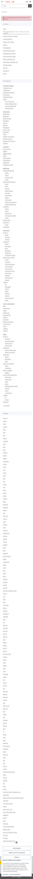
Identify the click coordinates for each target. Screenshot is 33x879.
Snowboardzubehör (10, 255)
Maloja (5, 642)
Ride (4, 619)
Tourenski (7, 262)
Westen (5, 123)
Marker (5, 634)
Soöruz (5, 593)
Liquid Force (6, 533)
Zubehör (5, 143)
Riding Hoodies (9, 191)
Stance (5, 464)
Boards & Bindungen (10, 350)
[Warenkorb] (30, 1)
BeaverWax (6, 795)
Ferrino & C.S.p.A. (7, 809)
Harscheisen (8, 273)
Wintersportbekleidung (9, 182)
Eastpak (5, 588)
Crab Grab (5, 605)
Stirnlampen (6, 95)
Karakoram (6, 614)
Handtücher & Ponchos (9, 141)
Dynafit (5, 585)
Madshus (5, 743)
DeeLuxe (5, 697)
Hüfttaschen (6, 313)
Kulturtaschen (7, 315)
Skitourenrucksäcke (8, 322)
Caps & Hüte (8, 213)
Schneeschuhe (9, 278)
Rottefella (5, 616)
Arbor (4, 775)
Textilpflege (6, 227)
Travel (4, 326)
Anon (4, 757)
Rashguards (6, 127)
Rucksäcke (5, 319)
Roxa (4, 450)
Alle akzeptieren (17, 848)
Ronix (4, 662)
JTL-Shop (19, 877)
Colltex (5, 677)
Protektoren (6, 162)
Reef (4, 447)
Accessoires (6, 222)
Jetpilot (5, 510)
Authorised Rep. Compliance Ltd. (11, 792)
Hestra (5, 493)
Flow (4, 478)
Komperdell (6, 562)
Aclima (5, 766)
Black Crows (6, 706)
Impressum (5, 874)
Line (4, 596)
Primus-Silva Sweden (8, 826)
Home (4, 29)
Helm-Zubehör (7, 158)
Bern (4, 729)
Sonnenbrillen (7, 160)
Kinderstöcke (8, 345)
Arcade (5, 777)
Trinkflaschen (6, 90)
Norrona (5, 631)
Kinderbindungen (9, 341)
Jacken (6, 184)
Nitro (4, 821)
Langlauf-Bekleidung (10, 204)
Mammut (5, 628)
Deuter (5, 665)
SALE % (5, 73)
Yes (4, 622)
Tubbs (4, 660)
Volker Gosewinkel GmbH (9, 841)
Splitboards (8, 253)
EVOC (4, 599)
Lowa (4, 573)
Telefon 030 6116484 (8, 42)
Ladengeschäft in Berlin (9, 53)
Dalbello (5, 611)
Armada (5, 780)
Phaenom (5, 823)
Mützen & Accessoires (11, 202)
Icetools (5, 498)
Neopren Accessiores (8, 136)
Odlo (4, 527)
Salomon (5, 579)
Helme (4, 134)
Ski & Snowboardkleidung (10, 375)
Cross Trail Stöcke (9, 101)
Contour (5, 700)
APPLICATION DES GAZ (9, 772)
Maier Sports (6, 746)
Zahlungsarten (7, 47)
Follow (4, 484)
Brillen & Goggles (7, 370)
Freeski (7, 260)
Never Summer (7, 654)
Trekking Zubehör (7, 97)
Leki (4, 717)
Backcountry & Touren (9, 257)
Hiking (4, 310)
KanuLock (5, 516)
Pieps (4, 501)
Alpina (4, 752)
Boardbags (6, 121)
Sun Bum (5, 835)
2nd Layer (7, 193)
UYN (4, 432)
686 (4, 760)
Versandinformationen (9, 50)
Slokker (5, 458)
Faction (5, 806)
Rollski (6, 300)
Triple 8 (5, 427)
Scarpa (5, 421)
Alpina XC (5, 754)
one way (5, 530)
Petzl (4, 550)
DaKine (5, 608)
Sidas (4, 424)
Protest (5, 438)
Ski (5, 284)
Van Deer (7, 237)
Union (4, 568)
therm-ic (5, 418)
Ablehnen (16, 857)
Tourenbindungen (10, 264)
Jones (4, 547)
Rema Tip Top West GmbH (10, 832)
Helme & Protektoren (8, 363)
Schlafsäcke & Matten (8, 92)
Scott (4, 444)
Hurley (5, 496)
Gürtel (6, 224)
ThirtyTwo (5, 441)
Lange (4, 565)
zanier (4, 473)
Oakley (5, 645)
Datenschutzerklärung (15, 874)
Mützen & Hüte (9, 177)
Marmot (5, 637)
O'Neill (5, 542)
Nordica (5, 625)
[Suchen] (14, 5)
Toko (4, 671)
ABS (4, 763)
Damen (7, 173)
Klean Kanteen (7, 556)
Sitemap (5, 68)
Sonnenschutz (7, 149)
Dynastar (5, 691)
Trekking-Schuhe (7, 88)
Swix (4, 668)
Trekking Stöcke (9, 108)
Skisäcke (7, 293)
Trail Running (6, 324)
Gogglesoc (5, 815)
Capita (4, 714)
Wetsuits (5, 125)
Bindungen (6, 116)
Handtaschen (6, 308)
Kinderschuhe (8, 343)
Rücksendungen (7, 65)
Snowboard (6, 241)
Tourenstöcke (8, 269)
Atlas (4, 786)
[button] (27, 1)
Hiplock (5, 539)
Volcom (5, 683)
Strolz (4, 467)
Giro (4, 487)
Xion (4, 470)
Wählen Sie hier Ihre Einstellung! (17, 852)
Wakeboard (6, 348)
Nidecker (5, 720)
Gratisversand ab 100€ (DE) (10, 36)
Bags (4, 306)
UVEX (4, 429)
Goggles (5, 151)
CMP (4, 602)
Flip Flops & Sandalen (10, 215)
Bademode (6, 132)
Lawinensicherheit (10, 271)
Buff (4, 711)
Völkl (4, 737)
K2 (3, 731)
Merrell (5, 648)
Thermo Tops (6, 130)
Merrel (5, 818)
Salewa (5, 455)
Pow (4, 513)
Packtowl (5, 553)
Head (4, 740)
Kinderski (7, 339)
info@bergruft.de (7, 39)
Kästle (4, 559)
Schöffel (5, 452)
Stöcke (4, 99)
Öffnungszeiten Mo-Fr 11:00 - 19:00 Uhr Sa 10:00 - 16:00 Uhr (16, 32)
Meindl (5, 726)
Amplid (5, 769)
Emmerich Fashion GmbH (9, 591)
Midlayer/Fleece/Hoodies (11, 386)
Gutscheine (7, 405)
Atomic (5, 789)
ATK (4, 783)
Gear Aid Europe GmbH (9, 812)
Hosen (6, 186)
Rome (4, 576)
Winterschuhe (6, 220)
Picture (5, 651)
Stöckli (6, 235)
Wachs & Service (9, 298)
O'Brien (5, 524)
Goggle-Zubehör (7, 153)
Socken (7, 179)
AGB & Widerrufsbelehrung (10, 62)
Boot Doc (5, 708)
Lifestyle (5, 317)
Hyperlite (5, 507)
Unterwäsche (8, 195)
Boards (7, 244)
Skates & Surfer (7, 118)
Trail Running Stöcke (10, 106)
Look (4, 570)
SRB (4, 435)
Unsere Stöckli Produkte (9, 56)
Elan (4, 703)
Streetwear (6, 206)
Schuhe (7, 289)
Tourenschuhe (9, 266)
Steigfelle (7, 275)
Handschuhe (8, 200)
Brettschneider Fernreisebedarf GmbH (13, 798)
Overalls (7, 188)
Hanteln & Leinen (7, 139)
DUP (4, 680)
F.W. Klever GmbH (8, 803)
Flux (4, 481)
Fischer (5, 685)
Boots (6, 248)
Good (4, 490)
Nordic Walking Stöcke (11, 104)
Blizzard (5, 694)
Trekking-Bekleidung (8, 170)
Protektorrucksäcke (8, 165)
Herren (7, 175)
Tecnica (5, 657)
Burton (5, 723)
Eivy (4, 688)
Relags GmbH (6, 829)
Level (4, 522)
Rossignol (5, 674)
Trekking (5, 328)
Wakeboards (6, 114)
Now (4, 639)
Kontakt (5, 45)
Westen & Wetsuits (10, 352)
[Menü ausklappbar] (2, 1)
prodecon (5, 504)
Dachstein (5, 800)
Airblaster (5, 749)
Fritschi (5, 519)
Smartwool (6, 461)
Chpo (4, 475)
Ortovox (5, 536)
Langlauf (5, 282)
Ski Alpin (5, 232)
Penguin (5, 545)
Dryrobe (5, 582)
